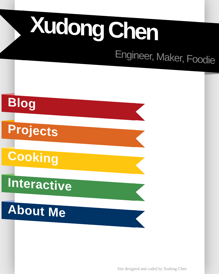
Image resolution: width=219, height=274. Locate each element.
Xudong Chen (93, 28)
